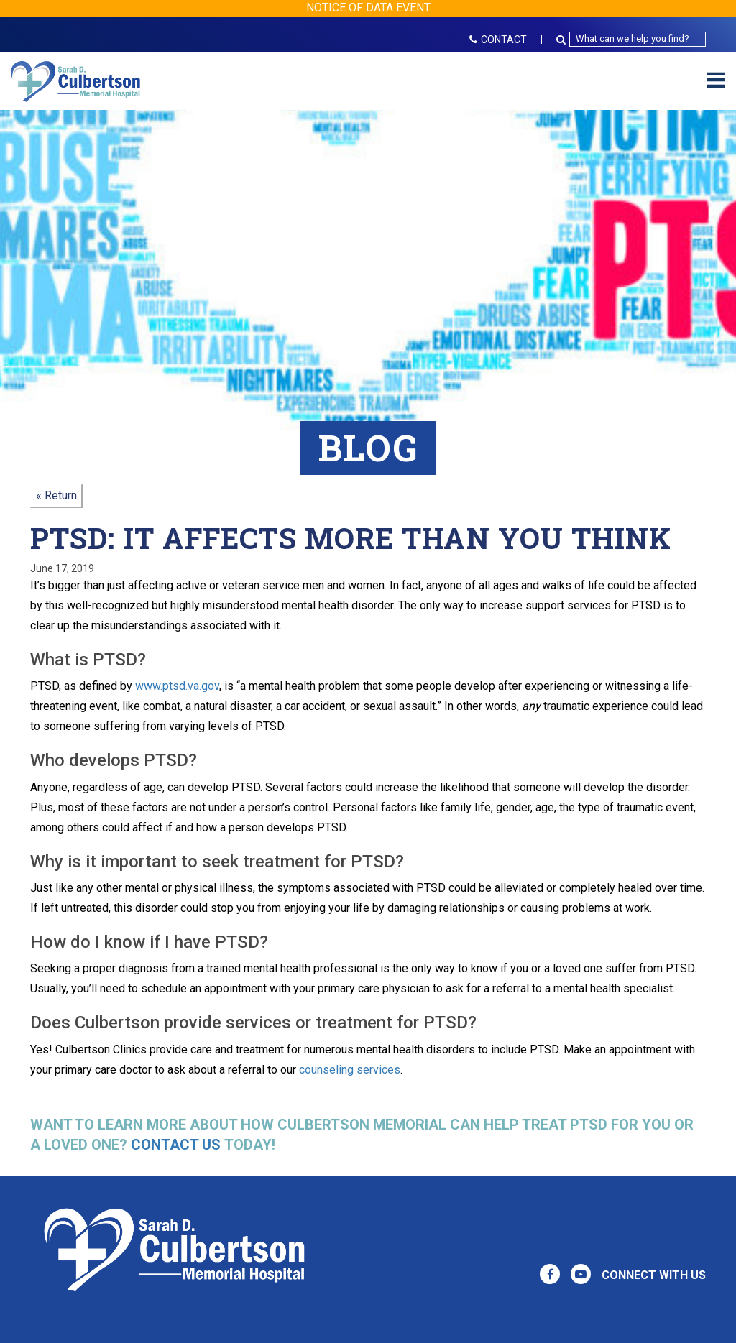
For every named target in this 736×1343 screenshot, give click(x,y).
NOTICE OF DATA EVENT (368, 7)
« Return (56, 495)
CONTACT (498, 39)
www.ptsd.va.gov (177, 686)
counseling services (349, 1069)
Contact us (176, 1144)
